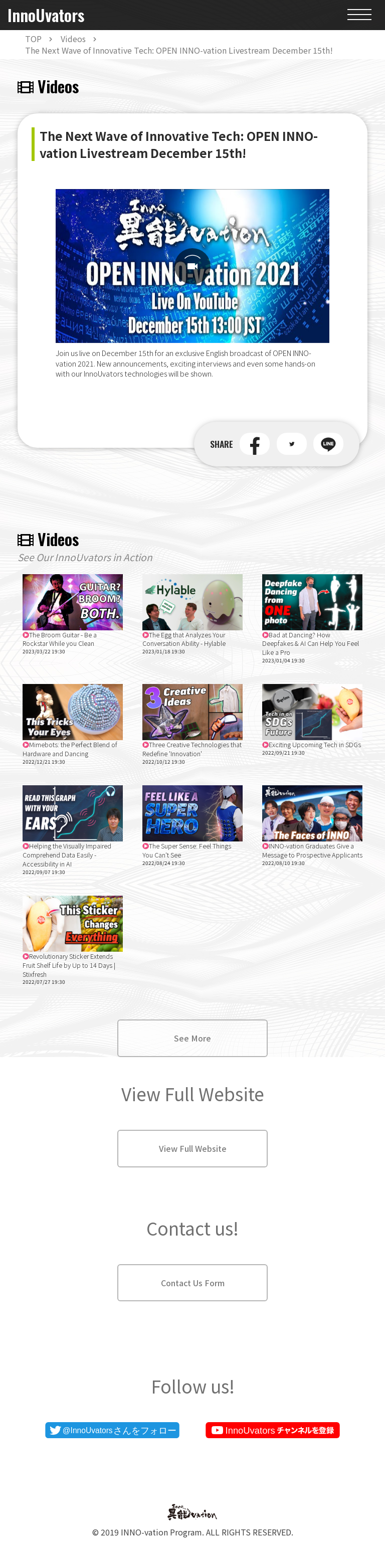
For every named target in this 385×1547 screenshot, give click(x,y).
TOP (33, 38)
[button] (255, 444)
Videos (73, 38)
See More (192, 1038)
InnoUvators (46, 15)
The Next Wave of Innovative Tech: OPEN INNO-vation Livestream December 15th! (179, 50)
